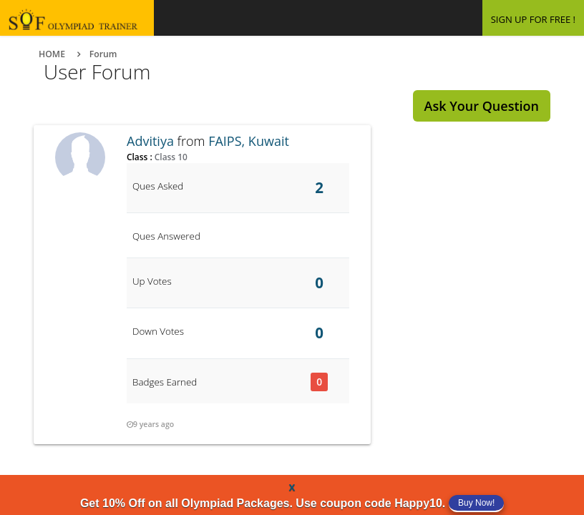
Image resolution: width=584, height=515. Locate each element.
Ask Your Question (481, 105)
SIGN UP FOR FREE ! (533, 19)
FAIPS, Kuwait (248, 140)
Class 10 (170, 156)
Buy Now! (476, 503)
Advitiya (150, 140)
